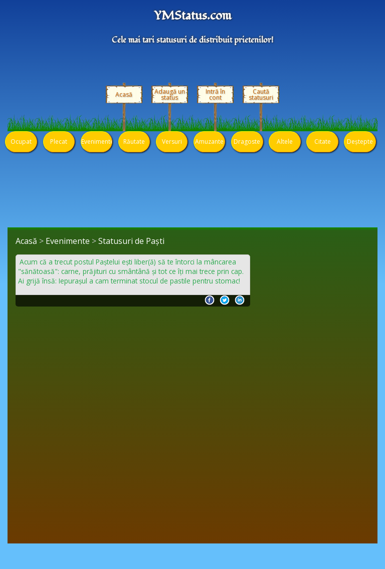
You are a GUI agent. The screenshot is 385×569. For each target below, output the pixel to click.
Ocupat (21, 141)
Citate (322, 141)
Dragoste (247, 141)
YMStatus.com (192, 16)
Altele (285, 141)
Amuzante (209, 141)
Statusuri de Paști (131, 240)
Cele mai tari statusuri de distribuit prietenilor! (192, 40)
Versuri (172, 141)
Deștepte (360, 141)
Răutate (134, 141)
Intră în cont (215, 95)
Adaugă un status (169, 95)
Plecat (58, 141)
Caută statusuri (261, 95)
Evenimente (96, 141)
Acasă (123, 94)
